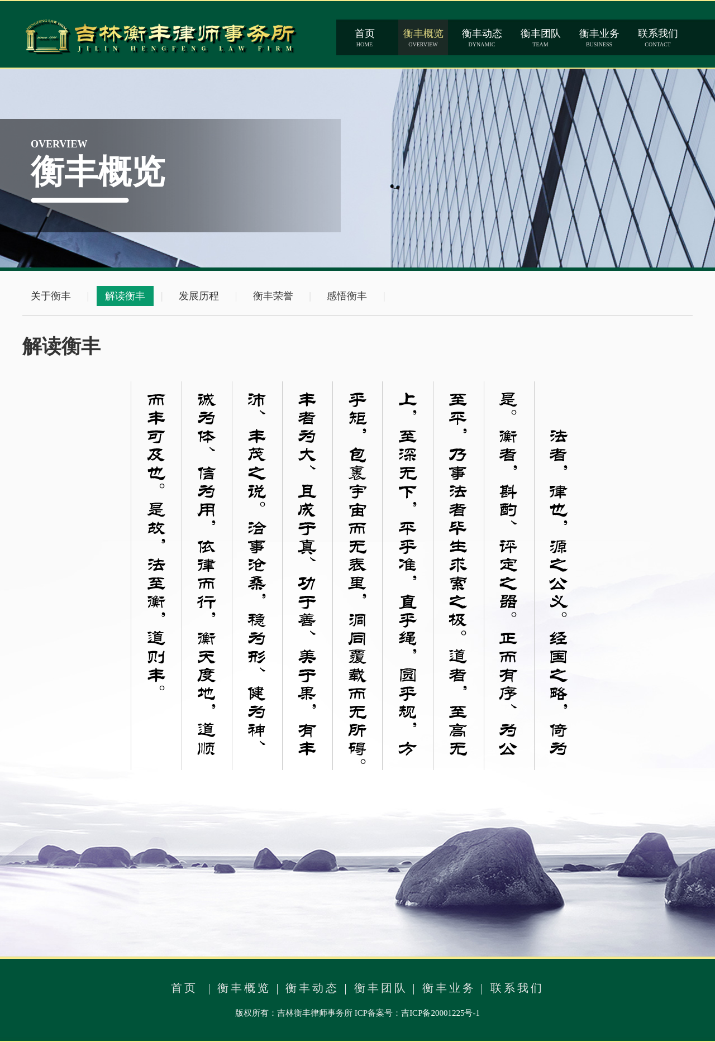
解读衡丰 (125, 296)
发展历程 (199, 296)
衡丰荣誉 (273, 296)
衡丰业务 (449, 988)
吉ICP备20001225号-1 (440, 1012)
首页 (184, 988)
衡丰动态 (312, 988)
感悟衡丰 (347, 296)
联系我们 (517, 988)
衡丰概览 (244, 988)
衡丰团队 (381, 988)
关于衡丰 (51, 296)
